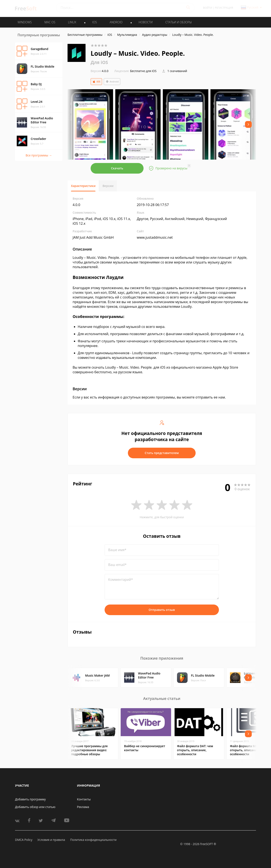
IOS (94, 22)
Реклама (83, 807)
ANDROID (116, 22)
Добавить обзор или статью (35, 807)
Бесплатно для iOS (143, 71)
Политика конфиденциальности (93, 840)
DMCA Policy (23, 840)
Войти (207, 8)
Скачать (117, 168)
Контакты (84, 799)
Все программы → (39, 155)
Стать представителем (162, 453)
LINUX (72, 22)
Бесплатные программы (85, 35)
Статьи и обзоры (178, 22)
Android (112, 81)
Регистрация (224, 8)
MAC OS (49, 22)
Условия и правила (51, 840)
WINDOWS (25, 22)
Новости (146, 22)
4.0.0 (99, 71)
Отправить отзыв (162, 610)
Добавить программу (30, 799)
